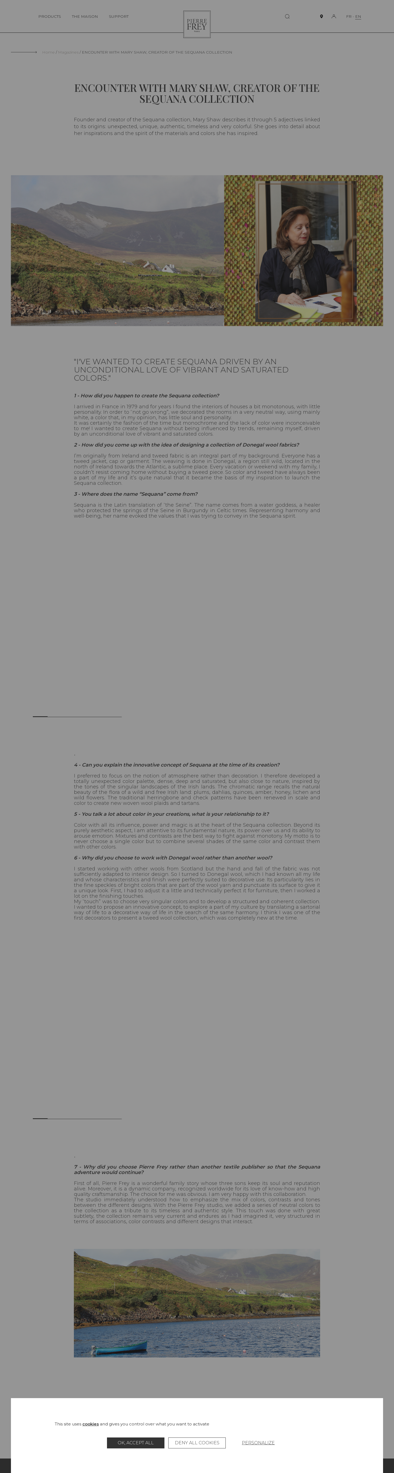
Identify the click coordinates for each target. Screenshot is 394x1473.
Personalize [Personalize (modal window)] (258, 1442)
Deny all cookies (197, 1442)
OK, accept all (136, 1442)
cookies (90, 1424)
